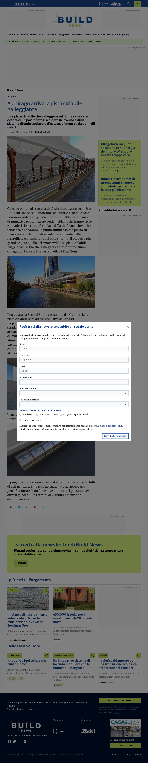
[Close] (127, 326)
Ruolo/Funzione (27, 388)
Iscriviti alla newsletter (115, 436)
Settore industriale (29, 399)
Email (22, 366)
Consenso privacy (31, 420)
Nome (22, 344)
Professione (25, 377)
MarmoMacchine (49, 414)
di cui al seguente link (111, 426)
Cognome (24, 355)
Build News (28, 414)
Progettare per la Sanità (75, 414)
